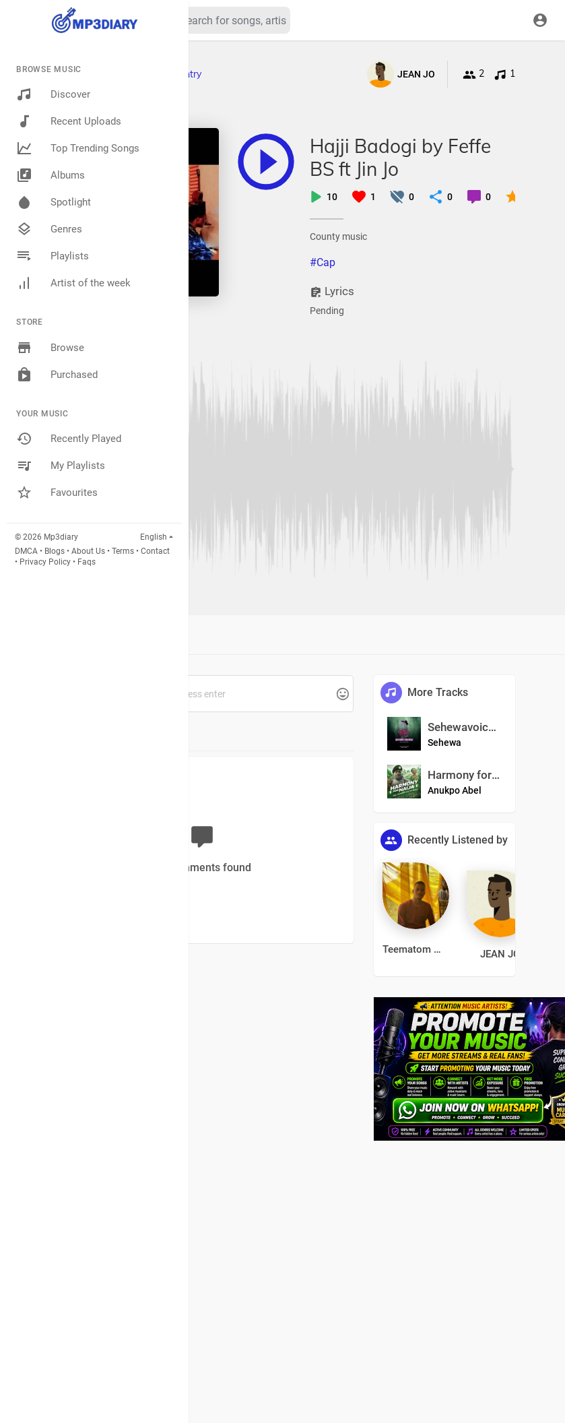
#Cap (322, 262)
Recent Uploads (68, 121)
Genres (49, 229)
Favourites (57, 492)
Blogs (54, 551)
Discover (53, 94)
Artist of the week (73, 283)
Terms (123, 551)
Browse (50, 348)
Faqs (86, 562)
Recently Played (68, 439)
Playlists (52, 256)
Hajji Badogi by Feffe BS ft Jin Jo (400, 157)
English (153, 537)
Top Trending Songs (77, 148)
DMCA (26, 551)
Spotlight (53, 202)
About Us (88, 551)
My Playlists (60, 465)
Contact (155, 551)
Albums (50, 175)
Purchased (57, 375)
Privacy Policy (45, 562)
